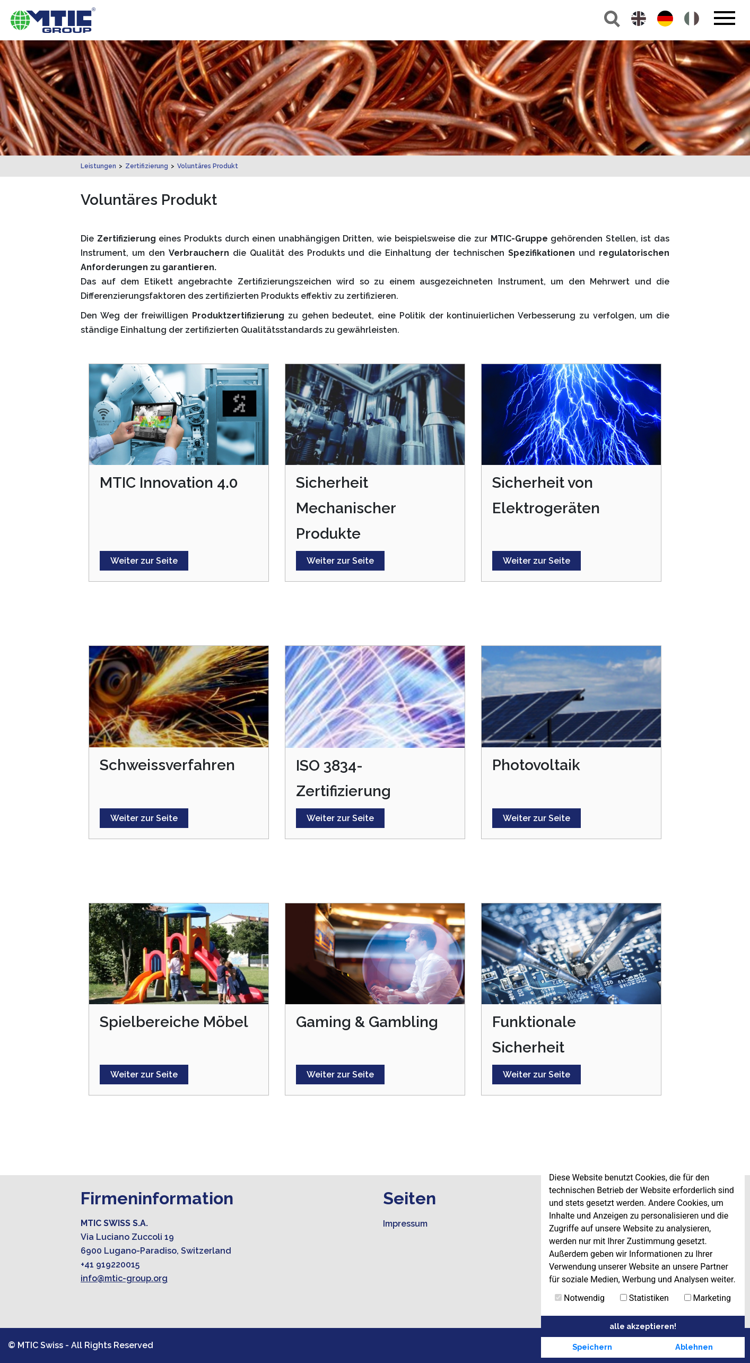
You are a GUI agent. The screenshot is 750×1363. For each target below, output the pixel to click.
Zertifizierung (146, 166)
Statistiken (644, 1298)
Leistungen (98, 166)
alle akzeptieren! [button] (642, 1326)
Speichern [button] (592, 1346)
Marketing (707, 1298)
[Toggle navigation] (724, 18)
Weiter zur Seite (144, 561)
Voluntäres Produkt (207, 166)
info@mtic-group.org (124, 1278)
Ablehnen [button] (694, 1346)
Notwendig (580, 1298)
